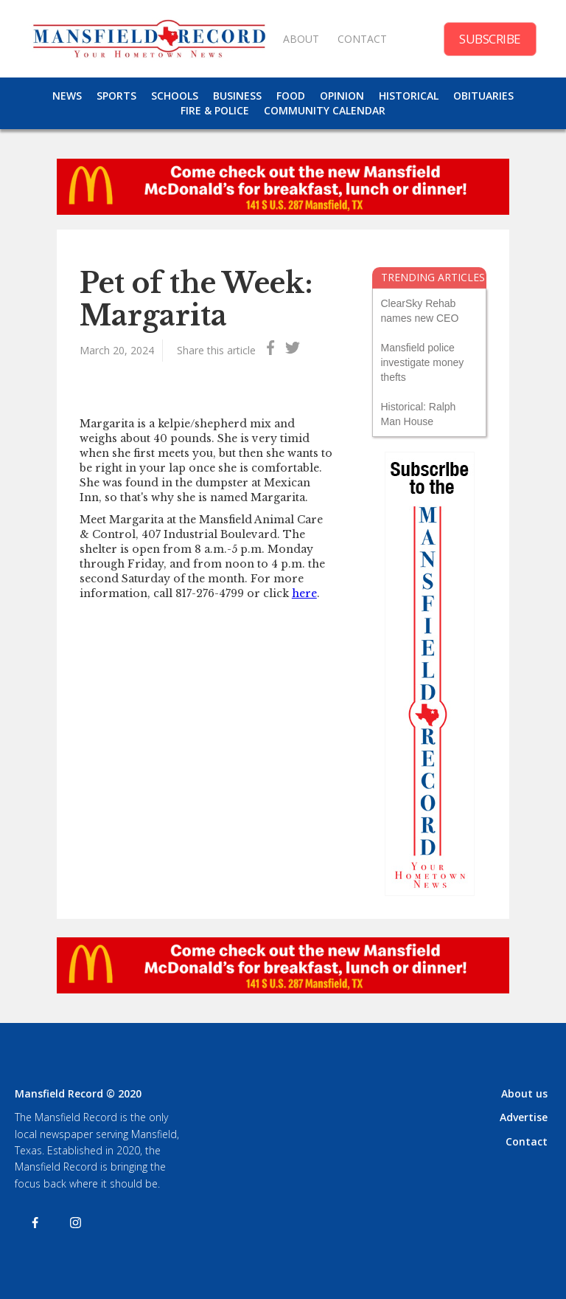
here (304, 593)
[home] (148, 39)
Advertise (524, 1117)
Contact (527, 1141)
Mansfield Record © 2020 (78, 1093)
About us (524, 1093)
